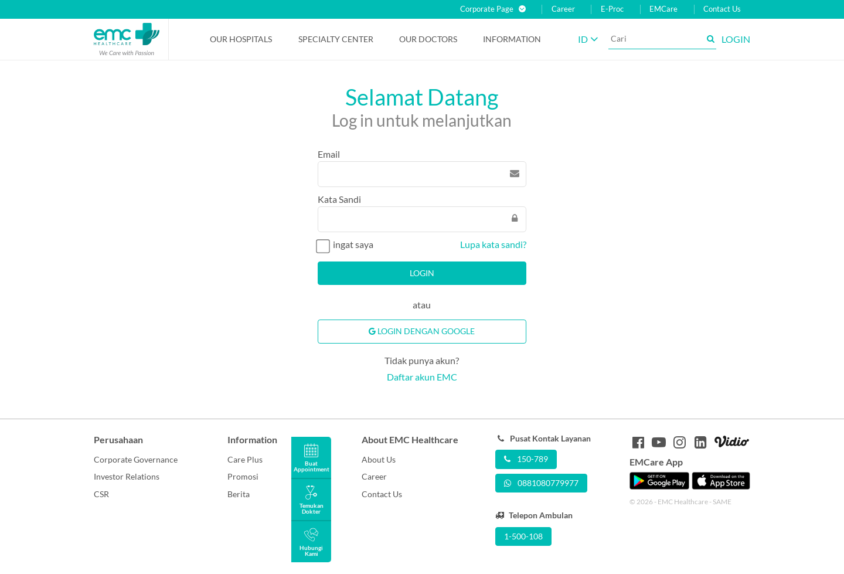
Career (563, 9)
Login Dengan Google (422, 331)
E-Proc (612, 9)
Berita (238, 494)
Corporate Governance (136, 459)
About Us (379, 459)
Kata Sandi (339, 199)
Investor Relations (126, 476)
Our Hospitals (241, 39)
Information (512, 39)
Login (422, 273)
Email (329, 153)
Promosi (242, 476)
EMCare (663, 9)
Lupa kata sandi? (493, 244)
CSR (101, 494)
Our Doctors (428, 39)
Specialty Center (335, 39)
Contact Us (722, 9)
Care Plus (245, 459)
